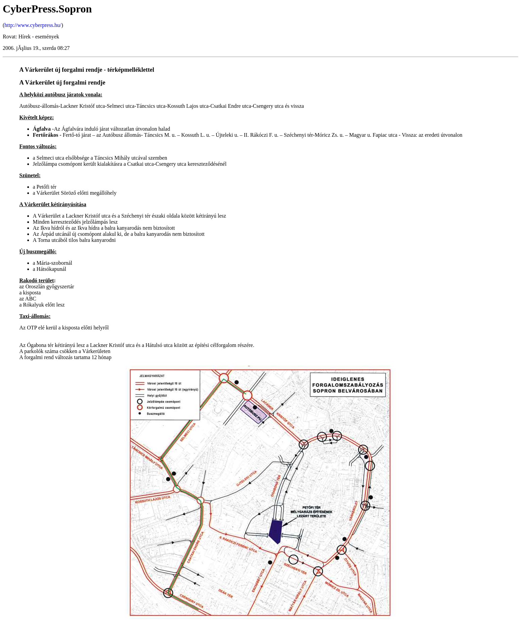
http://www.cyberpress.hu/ (32, 25)
